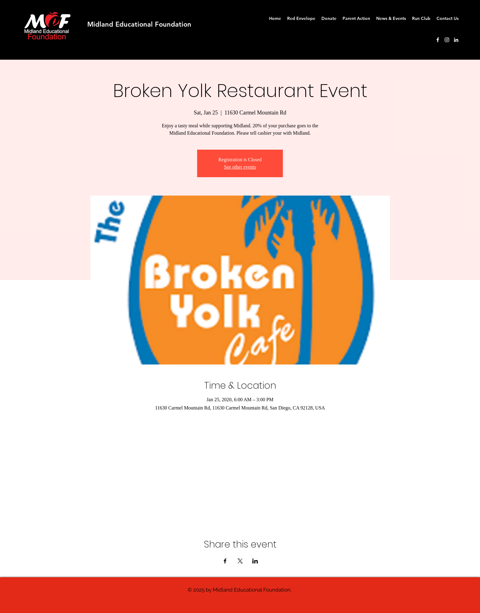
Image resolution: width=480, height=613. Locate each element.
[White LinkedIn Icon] (456, 40)
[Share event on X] (240, 561)
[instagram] (447, 40)
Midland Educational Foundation (139, 24)
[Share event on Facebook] (225, 561)
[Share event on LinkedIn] (255, 561)
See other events (240, 167)
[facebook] (438, 40)
